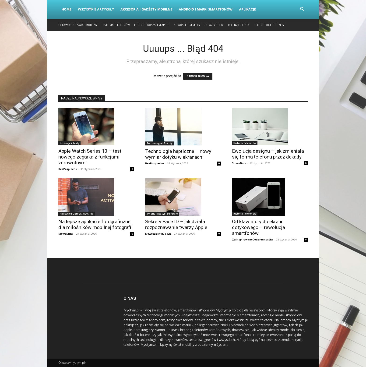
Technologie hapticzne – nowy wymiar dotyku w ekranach (178, 154)
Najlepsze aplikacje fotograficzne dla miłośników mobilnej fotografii (95, 224)
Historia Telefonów (116, 25)
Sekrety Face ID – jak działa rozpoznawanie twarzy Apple (176, 224)
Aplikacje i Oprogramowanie (76, 213)
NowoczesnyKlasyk (158, 233)
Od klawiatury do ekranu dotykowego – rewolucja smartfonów (258, 227)
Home (66, 9)
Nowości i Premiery (187, 25)
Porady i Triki (214, 25)
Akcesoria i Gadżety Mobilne (146, 9)
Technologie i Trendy (269, 25)
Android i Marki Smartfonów (205, 9)
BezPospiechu (67, 169)
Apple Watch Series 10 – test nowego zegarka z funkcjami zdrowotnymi (89, 157)
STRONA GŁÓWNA (198, 76)
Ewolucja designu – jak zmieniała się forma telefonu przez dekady (268, 154)
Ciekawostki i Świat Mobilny (77, 25)
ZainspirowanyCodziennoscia (252, 239)
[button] (302, 9)
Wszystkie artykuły (96, 9)
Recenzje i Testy (239, 25)
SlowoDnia (239, 163)
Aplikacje (247, 9)
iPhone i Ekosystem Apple (151, 25)
